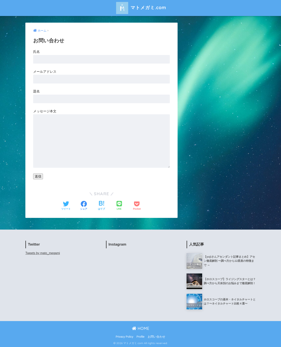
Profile (141, 336)
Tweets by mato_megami (42, 253)
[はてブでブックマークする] (101, 206)
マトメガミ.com (140, 7)
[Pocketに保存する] (137, 206)
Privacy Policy (124, 336)
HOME (140, 328)
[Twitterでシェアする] (66, 206)
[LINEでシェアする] (119, 206)
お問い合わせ (156, 336)
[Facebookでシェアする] (83, 206)
